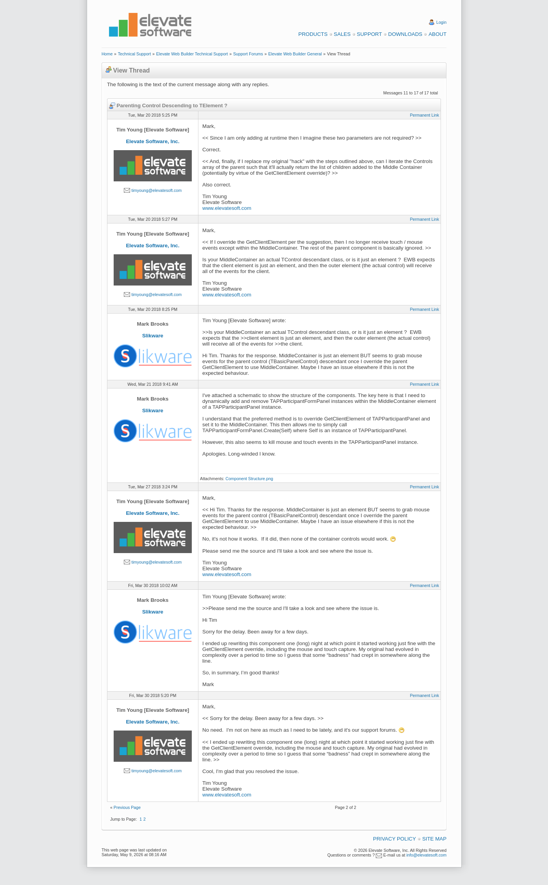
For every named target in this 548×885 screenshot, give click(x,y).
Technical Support (134, 53)
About (437, 34)
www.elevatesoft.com (226, 208)
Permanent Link (424, 115)
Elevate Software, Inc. (152, 141)
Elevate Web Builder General (295, 53)
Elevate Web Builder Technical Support (192, 53)
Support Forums (248, 53)
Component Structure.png (249, 478)
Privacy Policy (394, 839)
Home (107, 53)
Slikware (152, 336)
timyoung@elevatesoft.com (156, 190)
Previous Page (127, 807)
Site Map (434, 839)
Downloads (405, 34)
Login (441, 22)
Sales (342, 34)
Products (313, 34)
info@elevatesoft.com (426, 855)
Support (369, 34)
